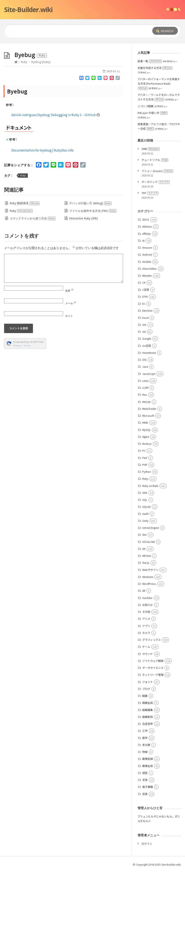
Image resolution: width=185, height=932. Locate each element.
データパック (156, 243)
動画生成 (147, 764)
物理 (145, 813)
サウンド (147, 715)
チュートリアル (155, 221)
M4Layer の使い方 (153, 174)
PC (144, 512)
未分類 (146, 806)
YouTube (147, 659)
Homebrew (149, 414)
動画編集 (147, 771)
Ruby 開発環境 (25, 264)
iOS (144, 421)
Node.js (147, 505)
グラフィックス (151, 701)
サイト (69, 377)
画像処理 (147, 820)
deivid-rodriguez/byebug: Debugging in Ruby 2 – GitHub (55, 176)
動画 (145, 757)
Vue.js (145, 624)
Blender (147, 337)
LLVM (145, 449)
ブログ (146, 750)
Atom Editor (149, 330)
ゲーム (146, 708)
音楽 (145, 855)
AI (143, 302)
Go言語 (146, 407)
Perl (144, 519)
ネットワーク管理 (153, 736)
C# (143, 344)
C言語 (145, 351)
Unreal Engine (150, 589)
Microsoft (148, 477)
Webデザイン (150, 631)
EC (143, 365)
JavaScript (148, 435)
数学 (145, 799)
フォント (147, 743)
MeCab (146, 463)
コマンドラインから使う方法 (33, 280)
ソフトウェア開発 (153, 722)
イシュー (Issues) (157, 232)
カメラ (146, 694)
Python (146, 533)
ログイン (147, 905)
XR (143, 652)
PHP (144, 526)
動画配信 (147, 778)
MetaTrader (149, 470)
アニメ (146, 680)
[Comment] (63, 329)
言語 (145, 841)
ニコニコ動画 (145, 167)
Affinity (146, 295)
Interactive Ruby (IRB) (83, 280)
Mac (144, 456)
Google (146, 400)
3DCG (145, 281)
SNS (144, 554)
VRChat (146, 617)
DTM (145, 358)
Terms (27, 406)
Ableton (147, 288)
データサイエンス (153, 729)
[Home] (16, 123)
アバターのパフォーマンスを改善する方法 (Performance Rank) (159, 144)
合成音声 (147, 785)
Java (145, 428)
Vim (144, 596)
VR (143, 610)
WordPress (149, 645)
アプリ (146, 687)
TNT (150, 254)
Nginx (145, 498)
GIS (144, 386)
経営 (145, 834)
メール (70, 364)
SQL (144, 561)
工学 (145, 792)
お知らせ (147, 666)
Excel (145, 379)
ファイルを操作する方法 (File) (93, 272)
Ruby (24, 123)
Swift (145, 575)
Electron (147, 372)
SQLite (146, 568)
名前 (69, 352)
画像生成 (147, 827)
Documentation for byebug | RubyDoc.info (42, 211)
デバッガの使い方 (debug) (90, 264)
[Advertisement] (92, 74)
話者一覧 (150, 122)
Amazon (147, 309)
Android (147, 316)
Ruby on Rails (150, 547)
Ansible (146, 323)
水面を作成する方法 (155, 129)
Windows (147, 638)
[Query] (75, 31)
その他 (146, 673)
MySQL (146, 491)
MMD (145, 484)
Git (144, 393)
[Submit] (165, 31)
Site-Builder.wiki (28, 9)
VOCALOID (148, 603)
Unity (145, 582)
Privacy (17, 406)
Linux (145, 442)
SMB (151, 210)
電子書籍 (147, 848)
